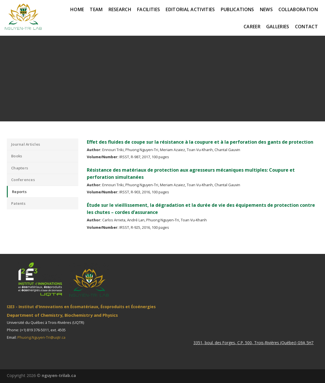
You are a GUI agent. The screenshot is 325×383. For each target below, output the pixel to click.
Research (120, 9)
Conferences (23, 179)
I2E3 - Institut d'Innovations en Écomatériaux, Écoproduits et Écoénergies (81, 306)
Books (16, 156)
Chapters (19, 168)
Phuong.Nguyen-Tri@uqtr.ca (41, 337)
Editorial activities (190, 9)
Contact (306, 26)
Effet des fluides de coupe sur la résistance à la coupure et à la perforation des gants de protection (200, 142)
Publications (237, 9)
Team (96, 9)
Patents (18, 203)
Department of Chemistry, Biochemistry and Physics (62, 315)
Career (252, 26)
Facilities (148, 9)
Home (77, 9)
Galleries (277, 26)
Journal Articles (25, 144)
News (266, 9)
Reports (19, 191)
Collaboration (298, 9)
